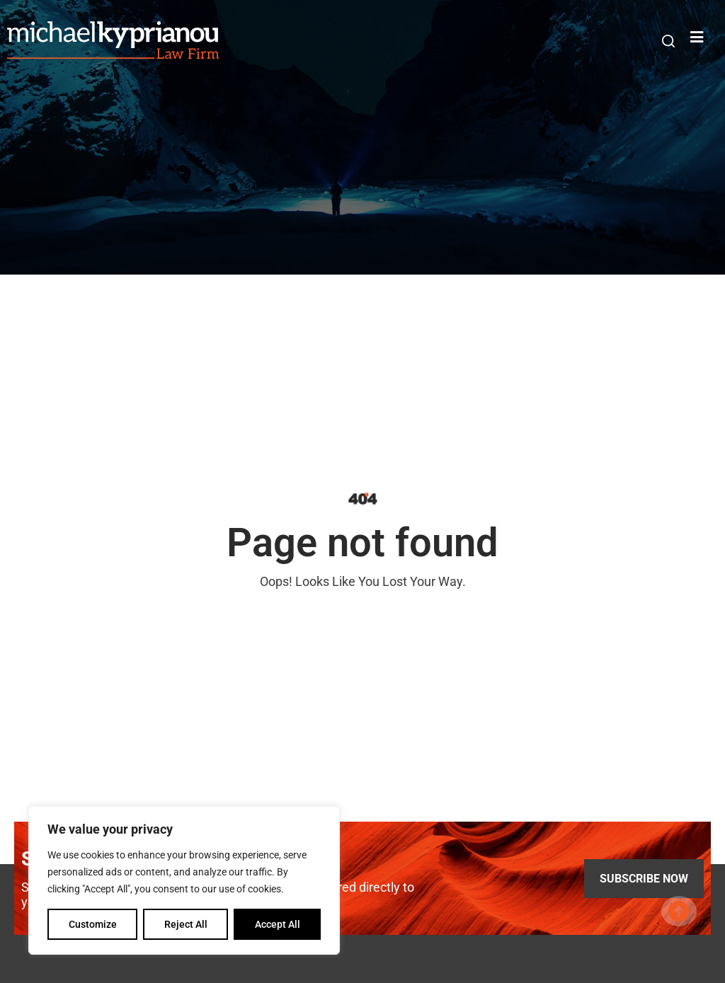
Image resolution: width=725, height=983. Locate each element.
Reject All (185, 924)
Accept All (277, 924)
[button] (668, 41)
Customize (93, 924)
